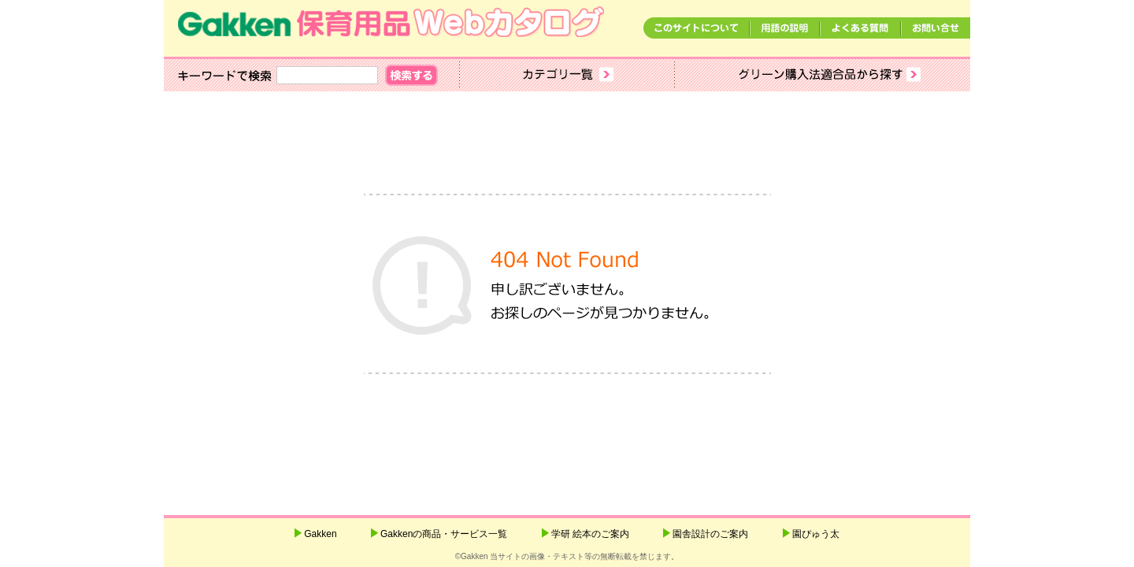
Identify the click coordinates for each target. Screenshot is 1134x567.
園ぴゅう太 (815, 533)
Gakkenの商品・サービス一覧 (443, 533)
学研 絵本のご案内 (590, 533)
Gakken (320, 533)
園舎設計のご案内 (710, 533)
